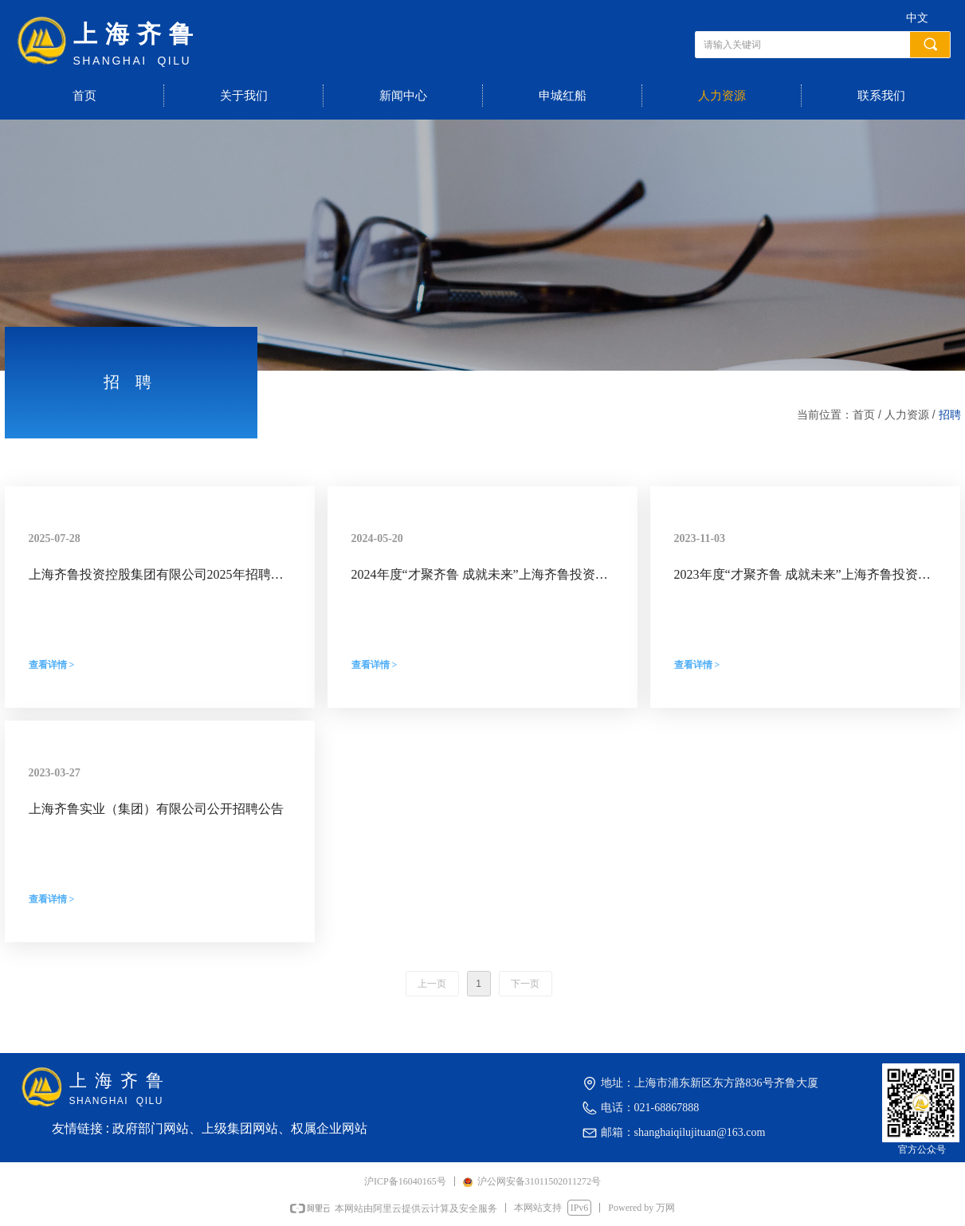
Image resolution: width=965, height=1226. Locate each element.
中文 (917, 18)
